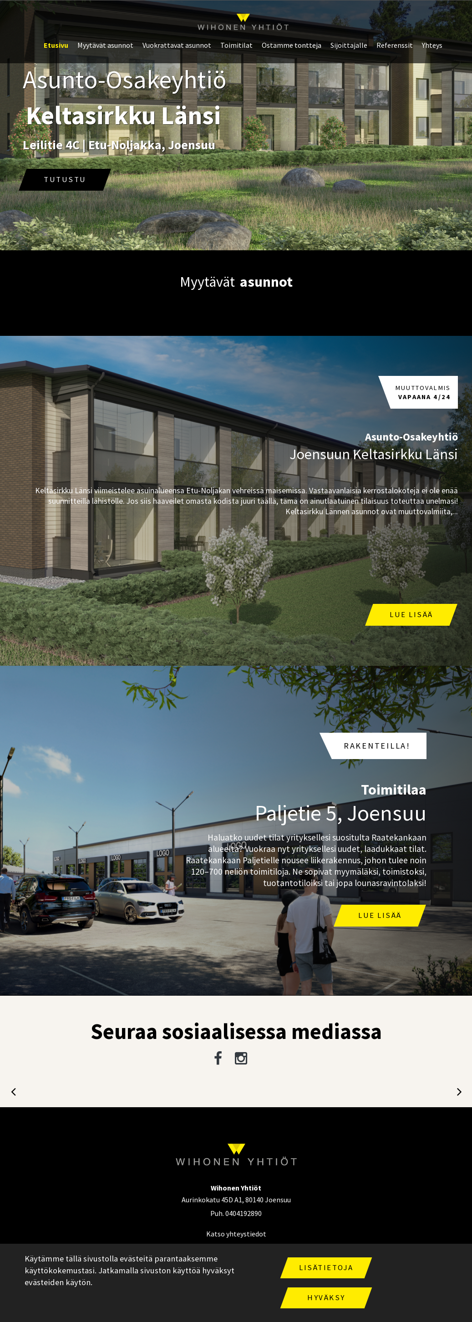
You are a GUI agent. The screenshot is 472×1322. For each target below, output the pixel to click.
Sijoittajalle (348, 45)
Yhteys (432, 45)
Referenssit (394, 45)
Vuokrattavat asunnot (176, 45)
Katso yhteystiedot (236, 1233)
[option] (236, 125)
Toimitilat (236, 45)
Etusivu (56, 45)
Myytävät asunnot (105, 45)
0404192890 (243, 1213)
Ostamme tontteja (291, 45)
